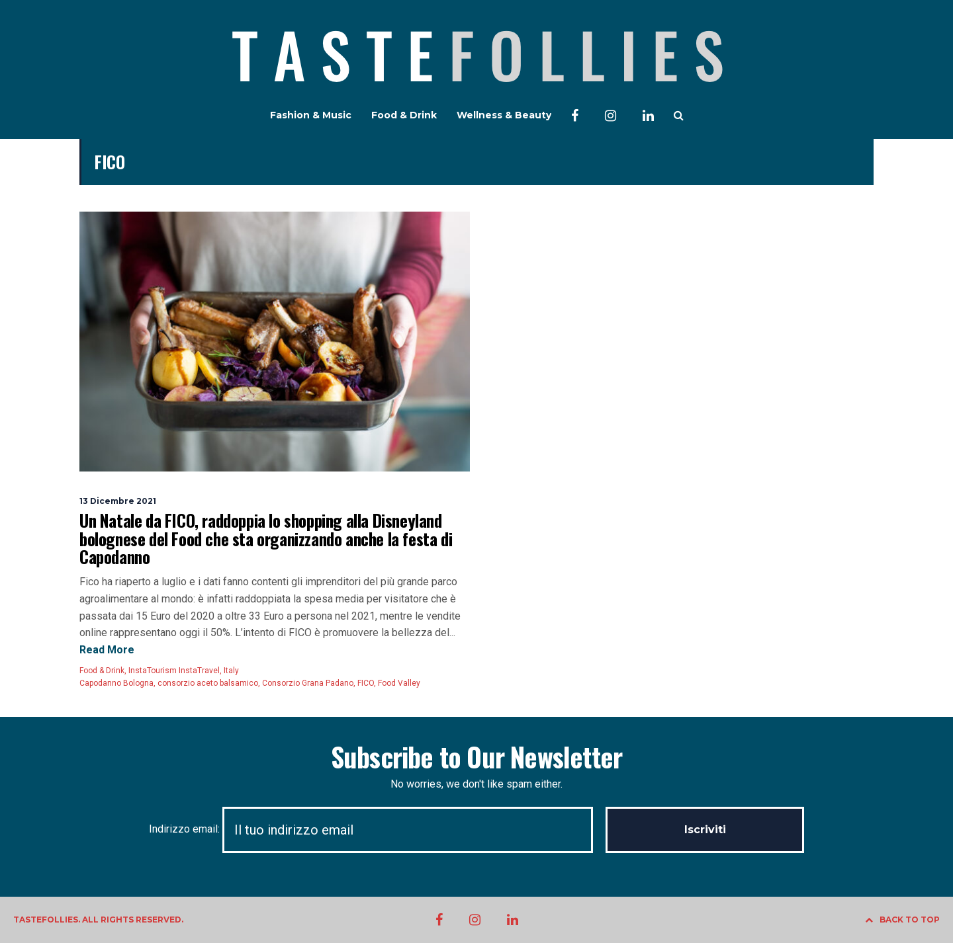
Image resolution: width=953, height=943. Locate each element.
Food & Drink (404, 115)
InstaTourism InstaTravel (174, 670)
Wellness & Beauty (504, 115)
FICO (365, 683)
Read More (106, 649)
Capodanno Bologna (116, 683)
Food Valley (399, 683)
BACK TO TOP (902, 919)
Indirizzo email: (377, 829)
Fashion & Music (310, 115)
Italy (231, 670)
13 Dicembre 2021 (117, 501)
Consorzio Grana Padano (307, 683)
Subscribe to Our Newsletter (476, 756)
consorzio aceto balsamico (208, 683)
